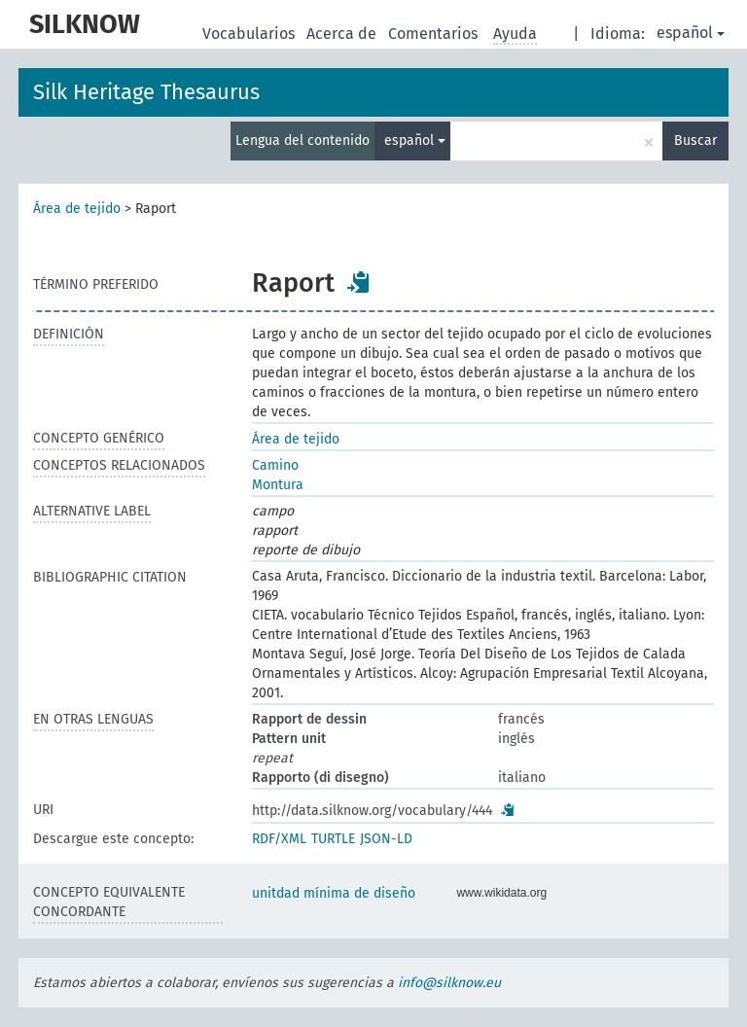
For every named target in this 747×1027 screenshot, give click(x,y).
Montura (277, 485)
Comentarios (434, 33)
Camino (275, 465)
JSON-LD (386, 839)
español (691, 32)
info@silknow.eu (449, 982)
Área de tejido (77, 208)
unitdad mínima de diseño (333, 893)
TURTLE (333, 839)
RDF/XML (279, 839)
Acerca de (343, 33)
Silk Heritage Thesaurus (146, 92)
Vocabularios (250, 33)
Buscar (695, 140)
